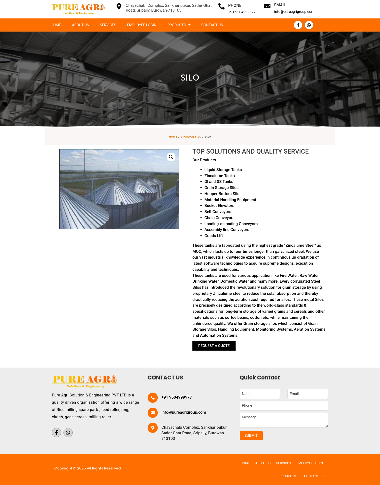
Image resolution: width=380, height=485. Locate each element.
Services (108, 25)
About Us (80, 25)
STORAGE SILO (191, 136)
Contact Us (212, 25)
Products (178, 25)
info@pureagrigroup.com (294, 11)
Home (56, 25)
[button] (214, 346)
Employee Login (141, 25)
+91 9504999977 (242, 12)
